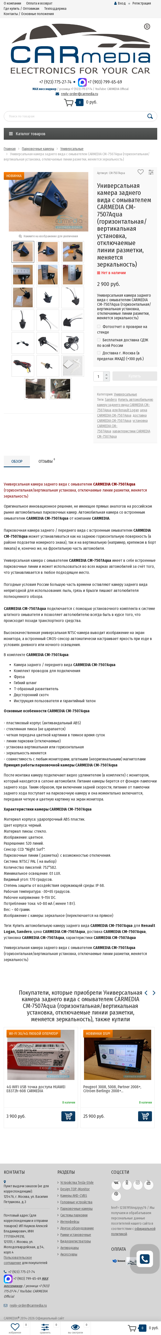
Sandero (111, 400)
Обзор (16, 461)
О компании (12, 3)
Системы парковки (74, 1215)
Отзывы (46, 460)
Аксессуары (68, 1254)
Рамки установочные (75, 1235)
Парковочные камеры (76, 1209)
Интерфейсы (69, 1222)
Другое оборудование (77, 1228)
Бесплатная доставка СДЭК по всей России (122, 343)
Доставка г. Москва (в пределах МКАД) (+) (120, 356)
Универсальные (125, 394)
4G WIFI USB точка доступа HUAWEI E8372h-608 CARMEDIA (36, 1088)
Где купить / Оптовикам (21, 9)
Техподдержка (55, 9)
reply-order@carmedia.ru (79, 94)
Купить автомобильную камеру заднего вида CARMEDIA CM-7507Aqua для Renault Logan (125, 405)
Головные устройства (76, 1202)
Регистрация (142, 3)
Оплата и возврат (39, 3)
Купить (135, 376)
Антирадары (69, 1248)
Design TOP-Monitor (75, 1189)
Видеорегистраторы (75, 1241)
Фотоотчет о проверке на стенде (122, 329)
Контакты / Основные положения (29, 14)
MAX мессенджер (44, 89)
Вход (120, 3)
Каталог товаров (27, 133)
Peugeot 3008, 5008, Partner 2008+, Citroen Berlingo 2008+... (112, 1088)
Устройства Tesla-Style (77, 1183)
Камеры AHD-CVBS (73, 1196)
